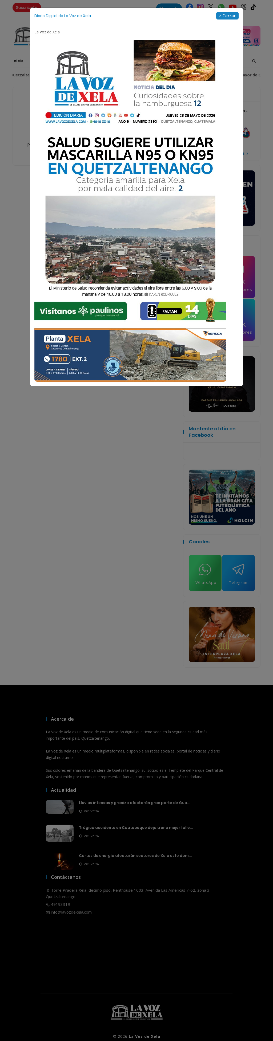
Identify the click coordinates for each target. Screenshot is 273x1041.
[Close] (227, 16)
